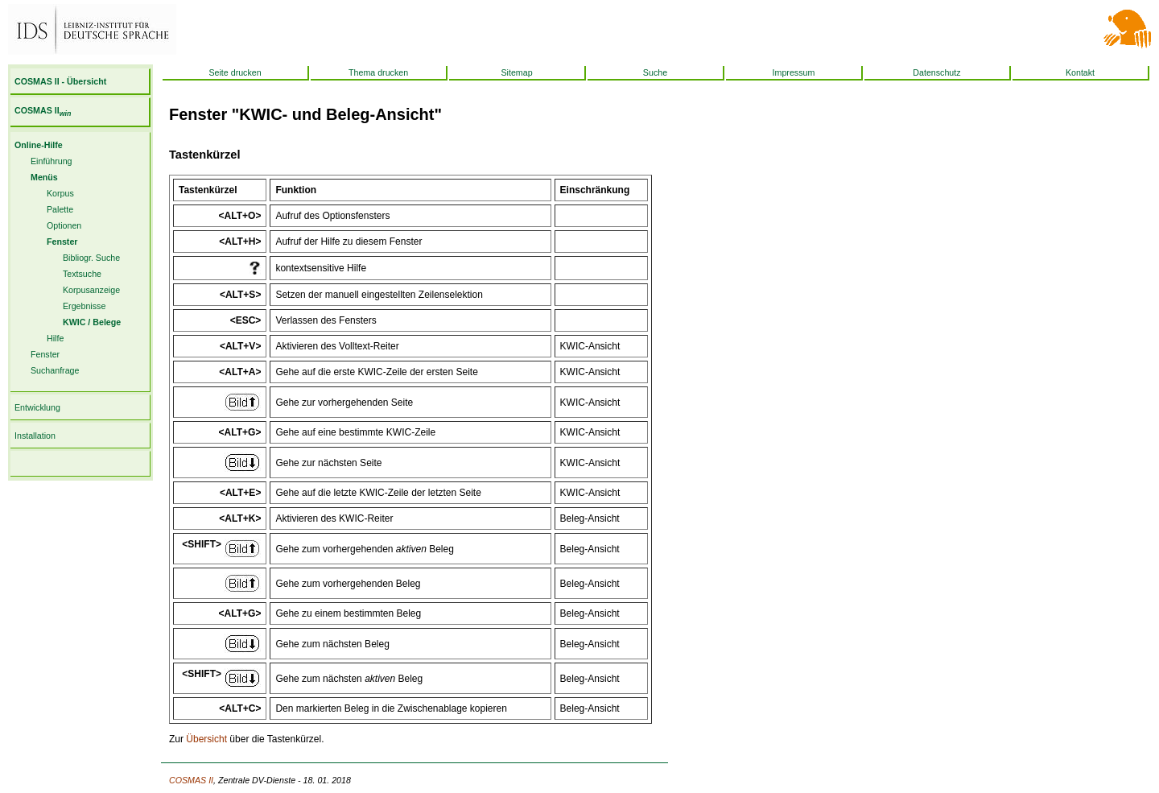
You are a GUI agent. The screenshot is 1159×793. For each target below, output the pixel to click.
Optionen (64, 225)
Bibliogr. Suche (91, 257)
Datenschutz (936, 72)
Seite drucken (234, 72)
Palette (60, 209)
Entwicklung (37, 407)
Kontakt (1080, 72)
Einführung (51, 161)
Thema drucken (378, 72)
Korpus (60, 193)
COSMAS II (42, 110)
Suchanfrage (55, 370)
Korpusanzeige (91, 290)
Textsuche (82, 274)
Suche (655, 72)
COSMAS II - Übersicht (60, 81)
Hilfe (55, 338)
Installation (35, 435)
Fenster (45, 354)
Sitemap (516, 72)
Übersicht (206, 739)
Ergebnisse (84, 306)
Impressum (794, 72)
